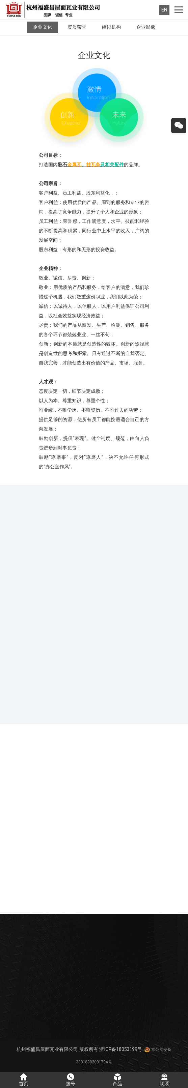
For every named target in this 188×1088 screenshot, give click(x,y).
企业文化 (42, 27)
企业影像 (145, 27)
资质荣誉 (77, 27)
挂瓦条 (93, 164)
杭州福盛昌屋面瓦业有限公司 (47, 1049)
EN (164, 9)
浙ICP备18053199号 (120, 1049)
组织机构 (111, 27)
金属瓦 (74, 164)
